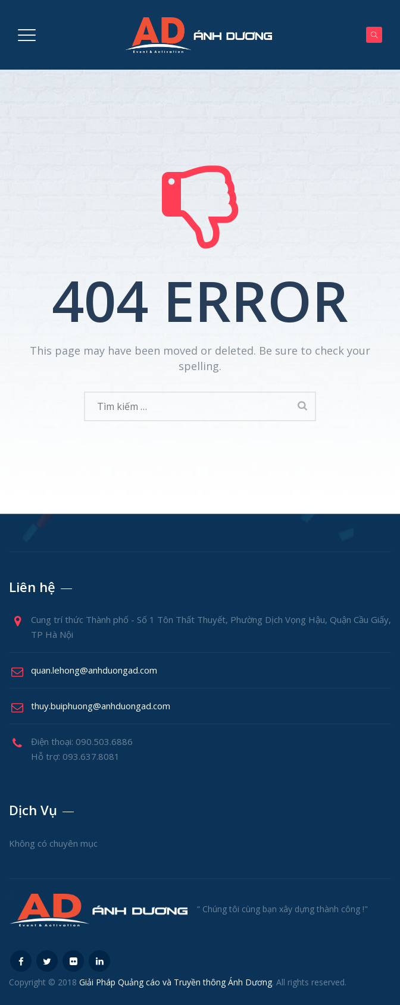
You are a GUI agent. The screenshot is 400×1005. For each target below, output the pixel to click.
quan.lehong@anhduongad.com (94, 670)
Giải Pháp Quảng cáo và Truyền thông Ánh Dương (175, 982)
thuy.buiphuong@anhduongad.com (100, 706)
